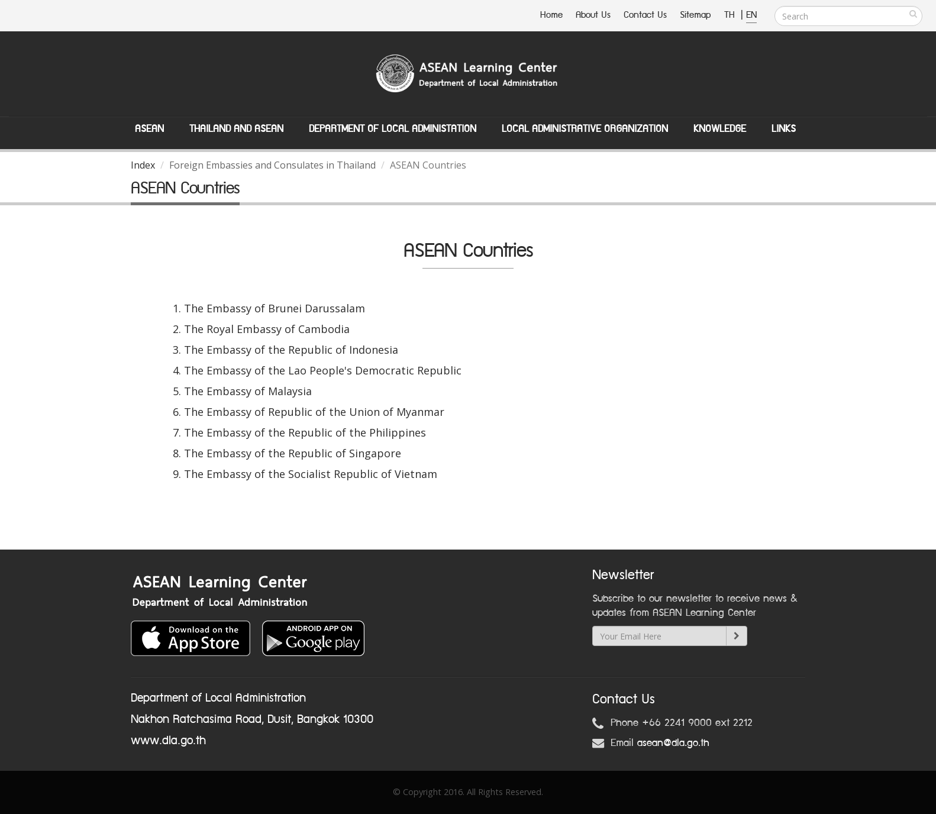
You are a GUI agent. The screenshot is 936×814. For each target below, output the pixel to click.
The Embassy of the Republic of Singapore (292, 453)
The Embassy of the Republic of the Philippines (305, 432)
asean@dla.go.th (673, 743)
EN (751, 15)
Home (551, 15)
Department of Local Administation (392, 129)
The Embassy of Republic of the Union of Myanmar (314, 412)
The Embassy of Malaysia (248, 391)
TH (731, 15)
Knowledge (719, 129)
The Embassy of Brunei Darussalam (274, 308)
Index (143, 165)
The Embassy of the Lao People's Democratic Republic (322, 370)
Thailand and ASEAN (236, 129)
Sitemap (695, 15)
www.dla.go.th (168, 741)
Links (784, 129)
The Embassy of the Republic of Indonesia (291, 350)
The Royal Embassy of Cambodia (267, 329)
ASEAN (149, 129)
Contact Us (645, 15)
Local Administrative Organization (585, 129)
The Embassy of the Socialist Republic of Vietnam (310, 474)
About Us (593, 15)
